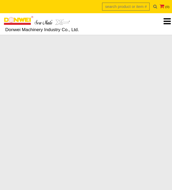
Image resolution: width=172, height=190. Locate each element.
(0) (167, 7)
